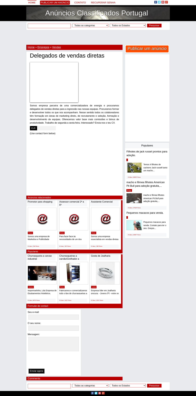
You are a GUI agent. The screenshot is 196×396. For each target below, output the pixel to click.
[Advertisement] (98, 37)
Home (32, 2)
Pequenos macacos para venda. (145, 212)
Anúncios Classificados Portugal (96, 13)
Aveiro (30, 287)
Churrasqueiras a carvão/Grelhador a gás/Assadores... (69, 259)
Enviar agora (36, 371)
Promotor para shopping (40, 202)
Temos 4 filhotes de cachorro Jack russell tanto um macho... (155, 167)
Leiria (94, 287)
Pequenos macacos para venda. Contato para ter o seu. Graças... (154, 225)
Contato (80, 2)
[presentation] (43, 361)
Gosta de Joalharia (100, 256)
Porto (30, 233)
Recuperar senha (103, 2)
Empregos (43, 47)
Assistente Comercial (102, 202)
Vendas (56, 47)
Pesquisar (154, 25)
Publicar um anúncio (55, 2)
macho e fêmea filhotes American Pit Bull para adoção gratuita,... (153, 198)
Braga (129, 190)
